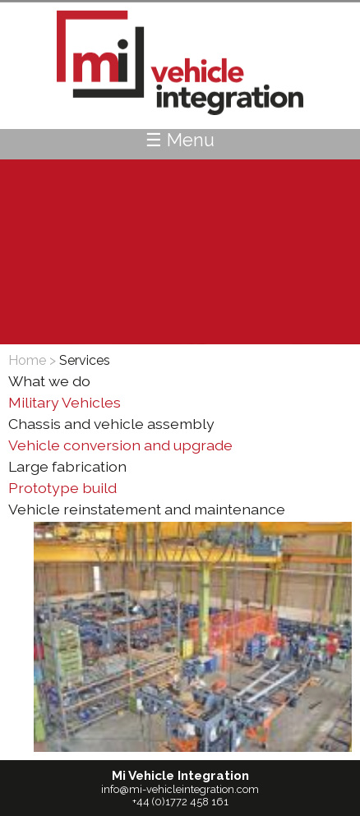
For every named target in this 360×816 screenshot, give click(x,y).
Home (27, 360)
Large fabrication (67, 466)
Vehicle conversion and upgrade (120, 445)
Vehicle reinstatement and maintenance (146, 509)
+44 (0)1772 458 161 (180, 801)
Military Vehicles (64, 402)
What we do (49, 381)
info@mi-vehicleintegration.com (180, 789)
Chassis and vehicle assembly (111, 423)
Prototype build (62, 487)
